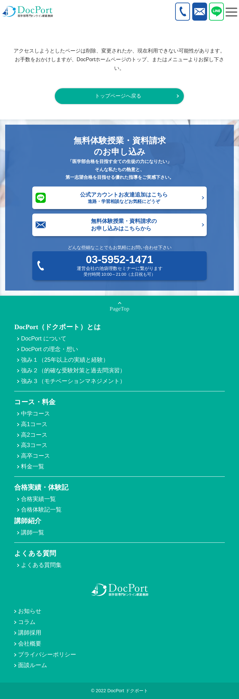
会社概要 (29, 643)
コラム (26, 622)
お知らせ (29, 611)
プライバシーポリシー (47, 654)
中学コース (35, 413)
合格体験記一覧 (41, 509)
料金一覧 (32, 466)
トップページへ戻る (118, 96)
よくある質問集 (41, 565)
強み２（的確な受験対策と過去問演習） (73, 370)
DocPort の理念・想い (49, 349)
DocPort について (43, 338)
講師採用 (29, 632)
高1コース (34, 424)
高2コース (34, 435)
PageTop (119, 308)
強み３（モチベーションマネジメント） (73, 381)
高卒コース (35, 456)
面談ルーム (32, 665)
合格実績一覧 (38, 499)
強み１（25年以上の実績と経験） (65, 360)
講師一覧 (32, 532)
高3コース (34, 445)
